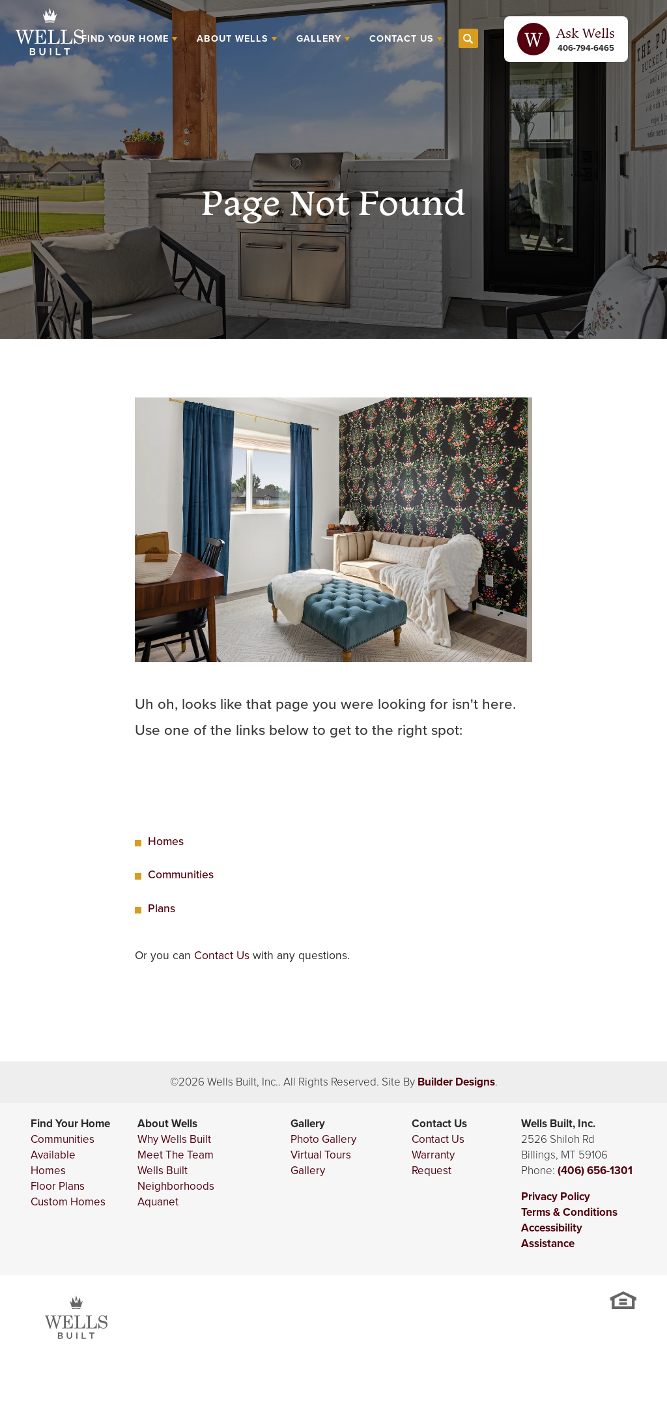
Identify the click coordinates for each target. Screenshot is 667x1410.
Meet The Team (175, 1155)
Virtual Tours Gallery (321, 1163)
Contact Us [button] (401, 38)
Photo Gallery (323, 1139)
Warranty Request (433, 1163)
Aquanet (157, 1202)
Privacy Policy (555, 1196)
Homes (166, 841)
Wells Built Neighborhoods (175, 1178)
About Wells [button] (232, 38)
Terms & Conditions (569, 1212)
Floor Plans (58, 1186)
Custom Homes (68, 1202)
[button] (468, 39)
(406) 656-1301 (595, 1170)
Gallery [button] (318, 38)
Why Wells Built (174, 1139)
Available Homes (53, 1163)
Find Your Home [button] (125, 38)
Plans (161, 908)
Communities (181, 874)
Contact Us (221, 955)
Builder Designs (456, 1082)
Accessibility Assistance (551, 1236)
